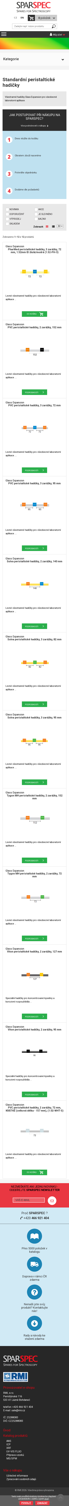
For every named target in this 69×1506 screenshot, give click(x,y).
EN (22, 17)
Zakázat (42, 1503)
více (46, 1499)
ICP (8, 1444)
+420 (34, 1218)
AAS (8, 1440)
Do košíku (32, 314)
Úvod (6, 1430)
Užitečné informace (17, 1475)
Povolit (26, 1503)
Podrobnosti (31, 392)
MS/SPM (11, 1458)
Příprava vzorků (15, 1454)
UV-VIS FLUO (13, 1451)
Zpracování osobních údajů (21, 1479)
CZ (15, 17)
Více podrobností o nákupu (33, 125)
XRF (8, 1447)
